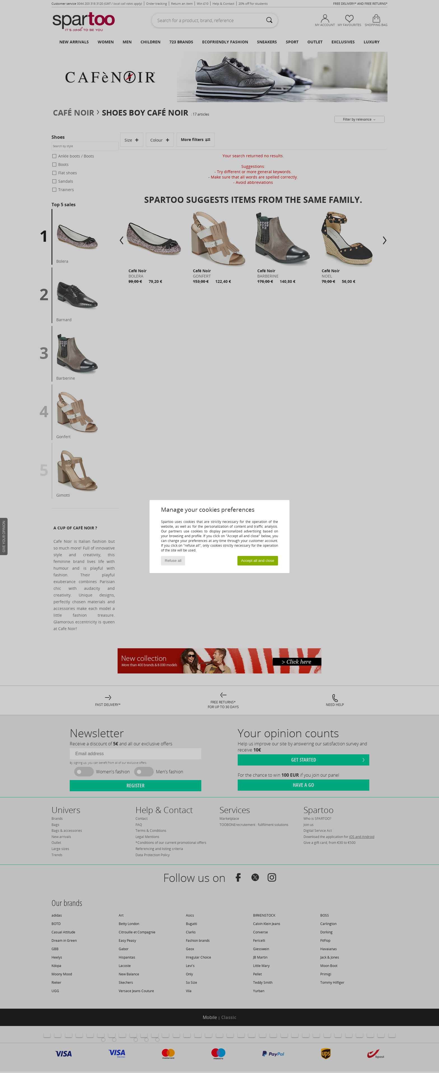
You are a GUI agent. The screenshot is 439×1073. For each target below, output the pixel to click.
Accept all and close (257, 560)
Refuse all (173, 560)
